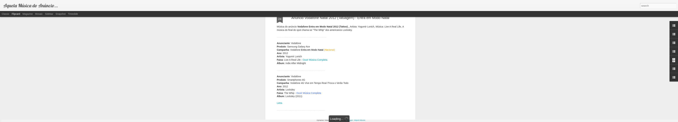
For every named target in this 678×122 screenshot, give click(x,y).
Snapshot (61, 14)
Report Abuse (359, 120)
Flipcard (16, 14)
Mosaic (39, 14)
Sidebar (49, 14)
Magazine (28, 14)
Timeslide (73, 14)
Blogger (349, 120)
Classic (5, 14)
